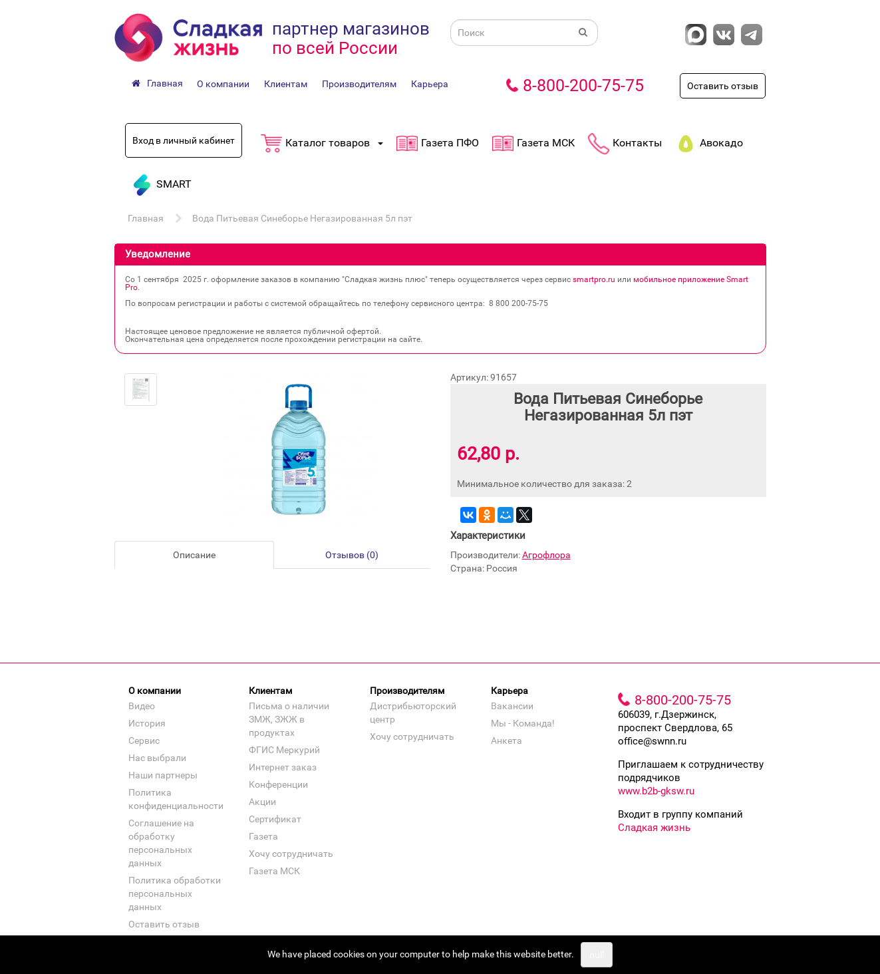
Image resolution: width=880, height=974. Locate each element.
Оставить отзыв (722, 86)
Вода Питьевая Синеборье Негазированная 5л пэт (302, 218)
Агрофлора (546, 555)
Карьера (429, 84)
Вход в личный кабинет (183, 140)
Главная (146, 218)
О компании (223, 84)
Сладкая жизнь (654, 828)
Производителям (359, 84)
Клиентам (285, 84)
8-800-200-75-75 (583, 85)
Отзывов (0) (351, 555)
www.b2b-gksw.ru (656, 791)
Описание (194, 555)
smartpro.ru (594, 279)
